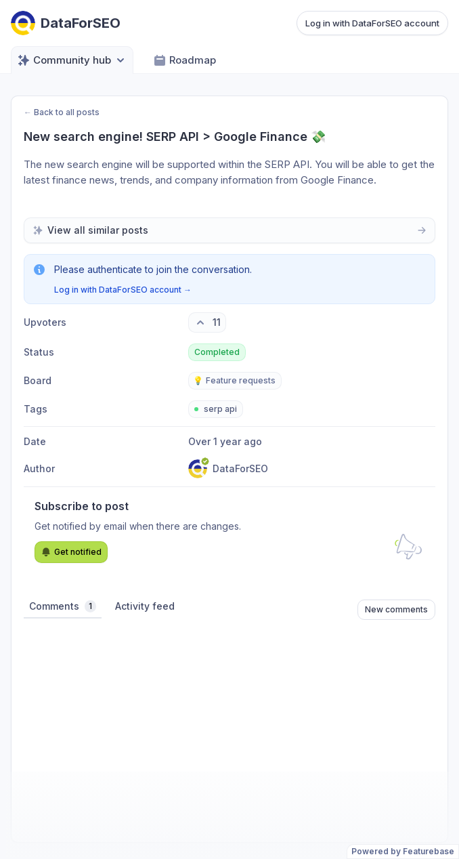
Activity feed (145, 606)
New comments (396, 609)
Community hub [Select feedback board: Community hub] (72, 60)
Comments (62, 606)
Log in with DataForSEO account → (123, 290)
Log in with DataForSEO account (372, 23)
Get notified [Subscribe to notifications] (71, 552)
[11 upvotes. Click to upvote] (207, 322)
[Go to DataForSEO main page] (66, 23)
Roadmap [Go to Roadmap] (184, 60)
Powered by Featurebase (402, 851)
